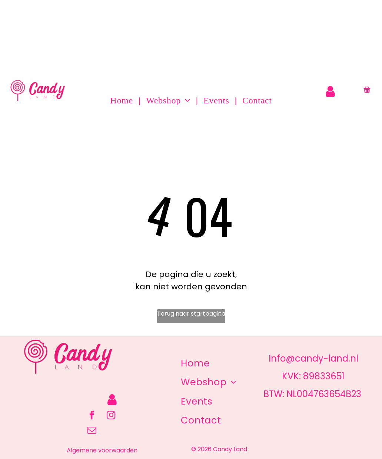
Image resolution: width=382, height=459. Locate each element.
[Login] (330, 92)
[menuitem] (122, 100)
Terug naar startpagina (191, 313)
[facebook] (91, 416)
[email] (91, 430)
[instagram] (110, 416)
